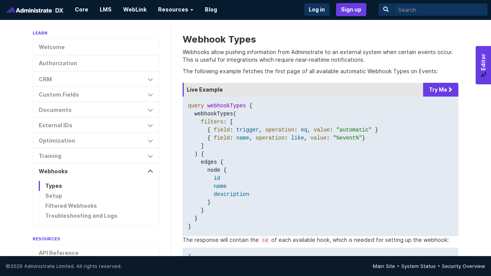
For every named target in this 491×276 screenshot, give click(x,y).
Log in (317, 9)
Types (53, 185)
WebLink (135, 9)
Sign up (351, 9)
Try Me (441, 89)
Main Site (384, 266)
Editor (483, 65)
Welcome (52, 47)
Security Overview (463, 266)
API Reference (59, 253)
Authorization (58, 63)
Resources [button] (175, 9)
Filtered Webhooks (71, 205)
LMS (106, 9)
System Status (418, 266)
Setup (53, 195)
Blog (211, 9)
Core (81, 9)
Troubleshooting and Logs (81, 215)
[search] (440, 9)
